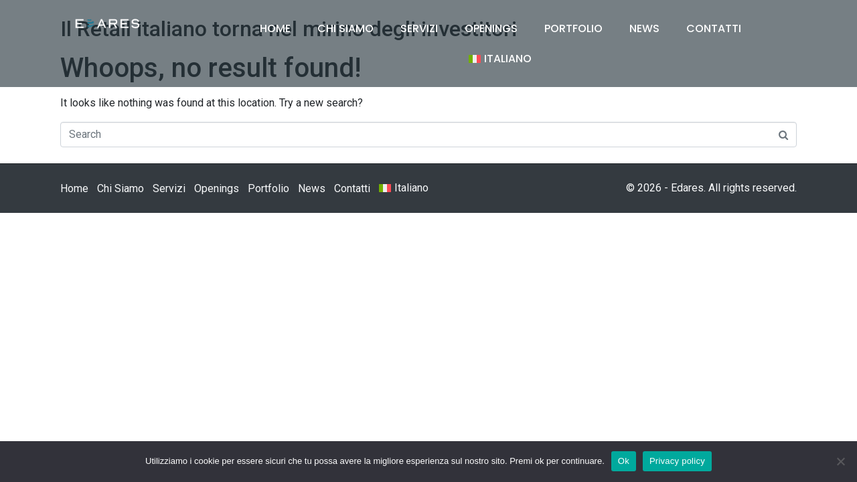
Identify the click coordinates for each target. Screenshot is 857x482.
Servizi (419, 28)
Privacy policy (677, 461)
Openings (491, 28)
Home (275, 28)
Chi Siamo (345, 28)
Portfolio (573, 28)
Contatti (713, 28)
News (644, 28)
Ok (623, 461)
